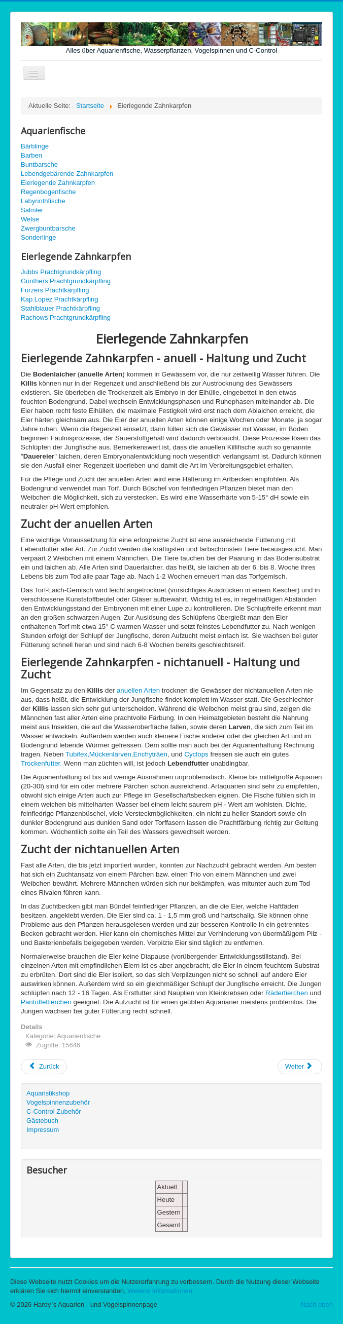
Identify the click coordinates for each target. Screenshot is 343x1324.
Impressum (42, 1129)
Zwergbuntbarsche (48, 228)
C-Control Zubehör (53, 1111)
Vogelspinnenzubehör (58, 1102)
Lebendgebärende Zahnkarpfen (67, 173)
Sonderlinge (38, 237)
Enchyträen (150, 754)
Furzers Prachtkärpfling (55, 290)
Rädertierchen (286, 993)
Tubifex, (77, 754)
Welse (30, 219)
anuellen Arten (138, 690)
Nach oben (317, 1304)
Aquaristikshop (48, 1093)
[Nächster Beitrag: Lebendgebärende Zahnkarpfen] (300, 1066)
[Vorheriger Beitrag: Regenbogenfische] (44, 1066)
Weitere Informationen (159, 1291)
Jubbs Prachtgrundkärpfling (61, 272)
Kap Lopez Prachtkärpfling (59, 299)
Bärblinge (35, 146)
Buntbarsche (39, 164)
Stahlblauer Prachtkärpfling (60, 308)
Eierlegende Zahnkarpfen (58, 182)
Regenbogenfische (48, 192)
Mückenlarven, (111, 754)
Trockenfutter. (41, 763)
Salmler (32, 210)
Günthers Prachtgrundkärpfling (66, 281)
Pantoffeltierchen (46, 1002)
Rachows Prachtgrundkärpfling (66, 317)
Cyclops (196, 754)
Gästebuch (42, 1120)
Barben (31, 155)
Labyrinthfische (43, 201)
